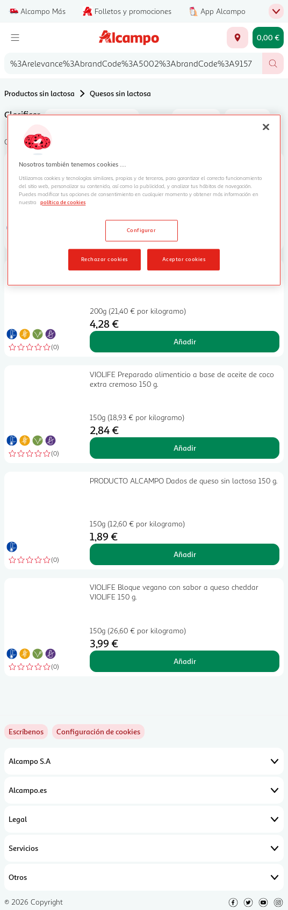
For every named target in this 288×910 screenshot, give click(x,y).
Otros (144, 877)
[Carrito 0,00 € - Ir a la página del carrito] (268, 37)
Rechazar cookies (104, 259)
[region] (143, 200)
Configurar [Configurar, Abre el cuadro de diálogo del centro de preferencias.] (141, 230)
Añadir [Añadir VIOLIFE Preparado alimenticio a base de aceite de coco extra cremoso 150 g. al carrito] (185, 447)
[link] (98, 731)
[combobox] (133, 63)
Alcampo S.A (144, 761)
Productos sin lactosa (39, 93)
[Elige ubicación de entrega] (237, 37)
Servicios (144, 848)
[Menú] (15, 37)
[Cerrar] (266, 127)
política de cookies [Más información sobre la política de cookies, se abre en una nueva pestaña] (62, 202)
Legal (144, 819)
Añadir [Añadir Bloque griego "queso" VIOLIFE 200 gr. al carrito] (185, 341)
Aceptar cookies (183, 259)
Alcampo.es (144, 790)
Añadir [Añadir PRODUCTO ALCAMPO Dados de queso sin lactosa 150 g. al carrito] (185, 554)
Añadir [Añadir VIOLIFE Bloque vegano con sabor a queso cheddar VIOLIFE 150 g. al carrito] (185, 661)
